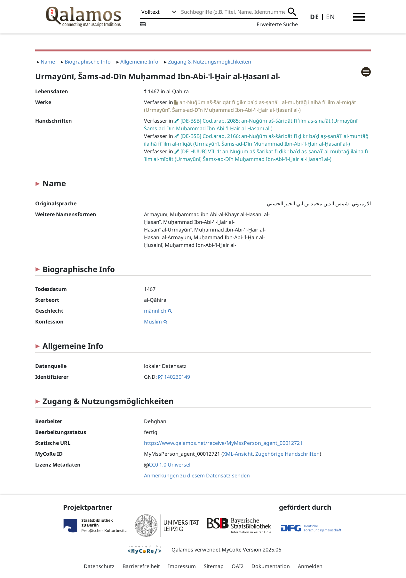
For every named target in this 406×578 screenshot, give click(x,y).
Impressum (182, 566)
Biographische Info (88, 61)
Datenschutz (99, 566)
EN (330, 16)
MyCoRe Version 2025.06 (251, 549)
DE (314, 16)
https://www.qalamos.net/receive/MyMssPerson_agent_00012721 (223, 442)
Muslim (155, 321)
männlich (158, 310)
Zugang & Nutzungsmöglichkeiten (209, 61)
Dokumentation (270, 566)
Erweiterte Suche (277, 24)
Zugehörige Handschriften (287, 453)
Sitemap (214, 566)
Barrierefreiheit (141, 566)
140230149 (177, 376)
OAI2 (237, 566)
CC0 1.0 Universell (170, 464)
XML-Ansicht (238, 453)
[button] (359, 17)
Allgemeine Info (139, 61)
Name (48, 61)
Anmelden (310, 566)
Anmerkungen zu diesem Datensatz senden (197, 475)
